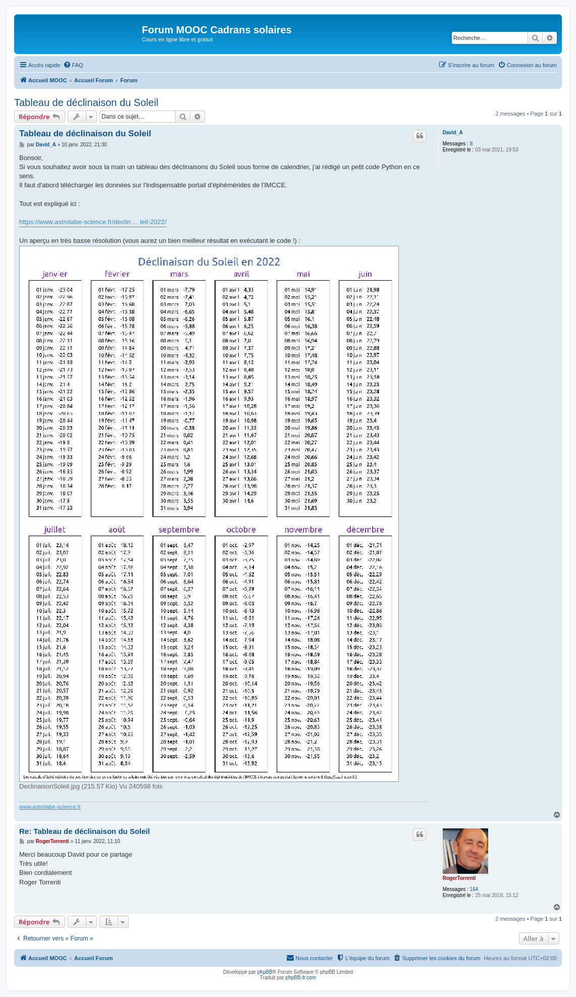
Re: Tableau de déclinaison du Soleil (84, 831)
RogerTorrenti (459, 878)
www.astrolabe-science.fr (50, 807)
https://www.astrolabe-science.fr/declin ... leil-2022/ (93, 222)
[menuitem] (73, 65)
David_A (453, 132)
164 (474, 889)
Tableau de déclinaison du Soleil (86, 102)
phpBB (265, 972)
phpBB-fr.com (301, 977)
